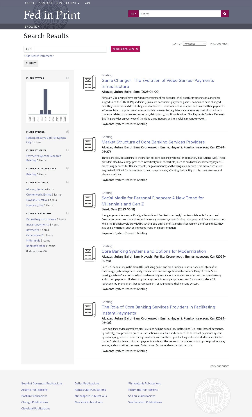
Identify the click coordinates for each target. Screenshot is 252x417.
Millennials (33, 240)
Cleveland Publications (35, 408)
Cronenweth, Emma (39, 194)
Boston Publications (34, 396)
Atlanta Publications (34, 389)
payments (33, 230)
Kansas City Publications (90, 389)
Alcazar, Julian (35, 189)
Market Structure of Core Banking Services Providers (153, 142)
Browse (32, 26)
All (132, 14)
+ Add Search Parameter (38, 56)
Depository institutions (41, 219)
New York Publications (89, 402)
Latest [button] (73, 3)
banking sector (36, 246)
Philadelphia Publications (144, 383)
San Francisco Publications (145, 402)
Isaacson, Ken (35, 205)
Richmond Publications (143, 389)
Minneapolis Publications (91, 396)
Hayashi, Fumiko (36, 200)
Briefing (31, 174)
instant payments (37, 224)
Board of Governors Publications (41, 383)
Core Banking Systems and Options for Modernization (154, 251)
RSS (59, 3)
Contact (46, 3)
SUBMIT (31, 63)
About (30, 3)
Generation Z (34, 235)
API (87, 3)
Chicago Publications (34, 402)
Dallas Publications (87, 383)
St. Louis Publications (141, 396)
